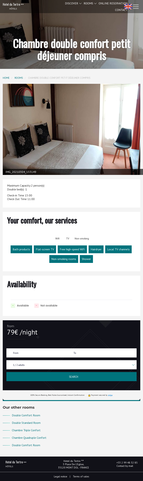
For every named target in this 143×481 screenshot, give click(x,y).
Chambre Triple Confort (26, 430)
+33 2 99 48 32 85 (125, 462)
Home (6, 77)
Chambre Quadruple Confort (29, 437)
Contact (121, 10)
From (15, 353)
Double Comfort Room (26, 415)
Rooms (19, 77)
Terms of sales (81, 476)
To (74, 353)
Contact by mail (122, 466)
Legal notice (60, 476)
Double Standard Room (26, 423)
